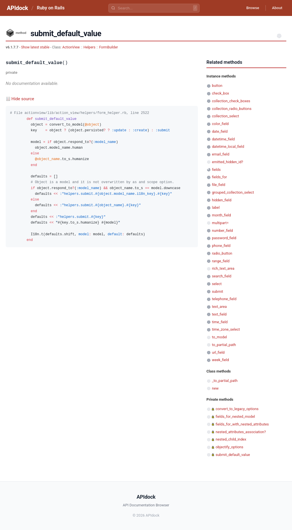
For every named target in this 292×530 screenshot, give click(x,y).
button (217, 85)
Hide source (22, 98)
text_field (219, 314)
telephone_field (224, 299)
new (215, 388)
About (276, 8)
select (217, 284)
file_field (218, 185)
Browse (250, 8)
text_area (219, 306)
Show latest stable (35, 47)
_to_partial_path (225, 380)
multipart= (220, 223)
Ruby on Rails (50, 8)
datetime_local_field (228, 146)
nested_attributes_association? (241, 432)
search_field (221, 276)
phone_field (221, 245)
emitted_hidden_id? (227, 162)
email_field (220, 154)
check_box (220, 93)
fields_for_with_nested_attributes (242, 424)
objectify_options (229, 447)
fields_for (219, 177)
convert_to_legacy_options (237, 409)
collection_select (225, 116)
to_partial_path (224, 345)
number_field (222, 230)
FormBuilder (108, 47)
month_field (221, 215)
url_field (218, 352)
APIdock (17, 8)
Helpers (90, 47)
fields (216, 169)
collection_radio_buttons (232, 109)
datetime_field (223, 139)
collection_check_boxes (231, 101)
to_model (219, 337)
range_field (221, 261)
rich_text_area (223, 268)
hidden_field (221, 200)
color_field (220, 124)
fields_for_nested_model (235, 416)
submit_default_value (233, 455)
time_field (220, 322)
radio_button (222, 253)
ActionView (71, 47)
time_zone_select (226, 329)
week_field (220, 360)
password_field (224, 238)
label (216, 207)
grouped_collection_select (233, 192)
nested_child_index (231, 439)
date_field (220, 131)
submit (217, 291)
